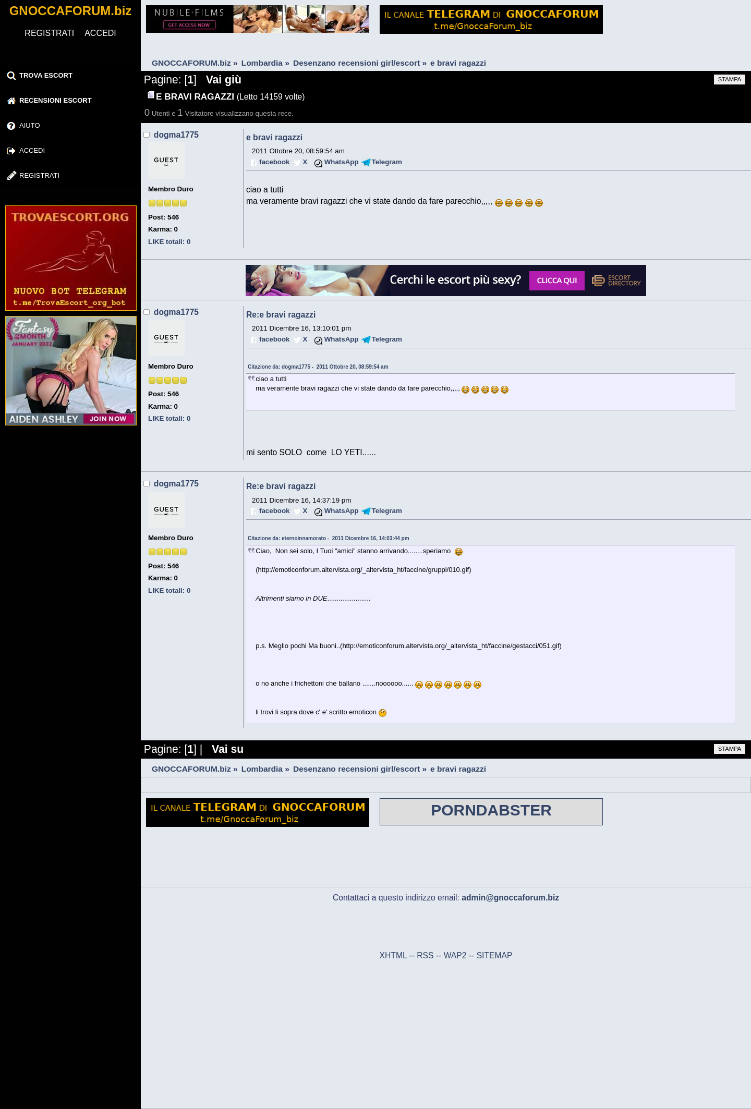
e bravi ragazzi (274, 137)
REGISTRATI (49, 33)
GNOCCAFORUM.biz (70, 11)
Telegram (387, 162)
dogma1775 (176, 134)
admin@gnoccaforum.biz (510, 897)
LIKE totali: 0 (169, 242)
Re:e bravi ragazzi (281, 314)
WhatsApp (341, 162)
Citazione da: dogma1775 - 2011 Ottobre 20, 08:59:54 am (318, 367)
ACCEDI (100, 33)
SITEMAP (495, 955)
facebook (274, 162)
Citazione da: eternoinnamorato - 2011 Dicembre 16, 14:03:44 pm (328, 538)
